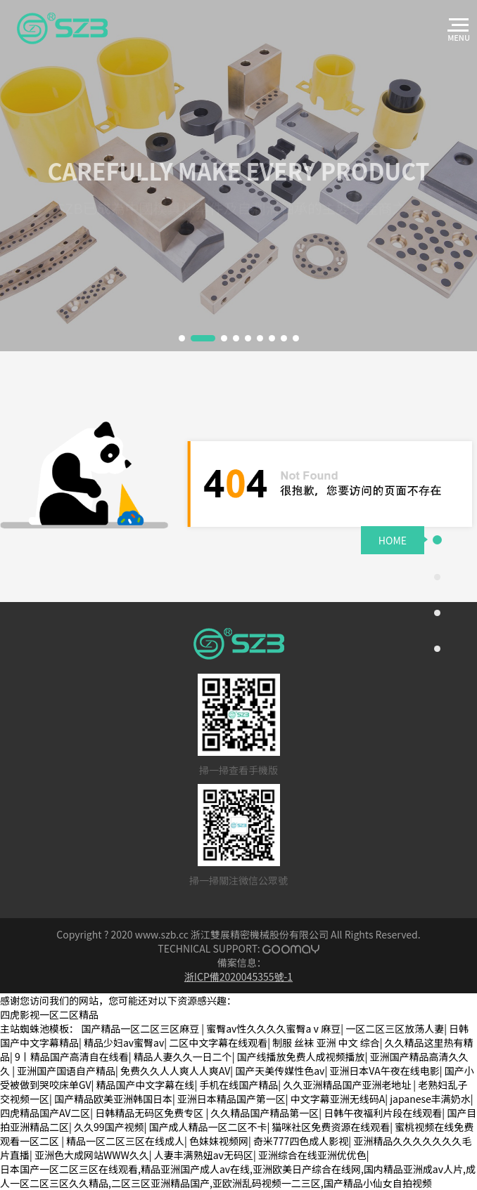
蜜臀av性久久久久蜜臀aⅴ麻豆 (273, 1028)
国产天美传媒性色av (279, 1071)
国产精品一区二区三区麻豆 (141, 1028)
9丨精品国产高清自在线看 (72, 1057)
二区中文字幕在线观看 (218, 1042)
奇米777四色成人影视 (300, 1141)
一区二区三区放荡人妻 (394, 1028)
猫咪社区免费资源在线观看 (331, 1127)
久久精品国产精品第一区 (264, 1113)
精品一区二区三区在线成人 (125, 1141)
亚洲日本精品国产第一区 (231, 1099)
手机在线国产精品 (238, 1085)
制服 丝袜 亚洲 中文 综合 (326, 1042)
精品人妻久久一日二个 (183, 1057)
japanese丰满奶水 (430, 1099)
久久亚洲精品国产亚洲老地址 (348, 1085)
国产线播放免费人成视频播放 (301, 1057)
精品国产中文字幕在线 (145, 1085)
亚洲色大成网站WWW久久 (91, 1155)
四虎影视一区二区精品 (49, 1014)
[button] (182, 338)
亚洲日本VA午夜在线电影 (384, 1071)
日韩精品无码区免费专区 (150, 1113)
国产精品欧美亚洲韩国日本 (113, 1099)
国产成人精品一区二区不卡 (207, 1127)
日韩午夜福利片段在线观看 (383, 1113)
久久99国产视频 (109, 1127)
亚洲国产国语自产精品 (66, 1071)
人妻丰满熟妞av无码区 (203, 1155)
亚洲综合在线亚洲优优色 (312, 1155)
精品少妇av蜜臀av (124, 1042)
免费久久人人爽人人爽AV (175, 1071)
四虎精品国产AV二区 (45, 1113)
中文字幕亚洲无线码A (338, 1099)
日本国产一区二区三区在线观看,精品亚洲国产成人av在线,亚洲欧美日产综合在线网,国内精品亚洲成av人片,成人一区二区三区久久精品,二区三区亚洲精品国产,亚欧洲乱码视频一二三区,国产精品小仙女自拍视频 (238, 1176)
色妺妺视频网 (218, 1141)
